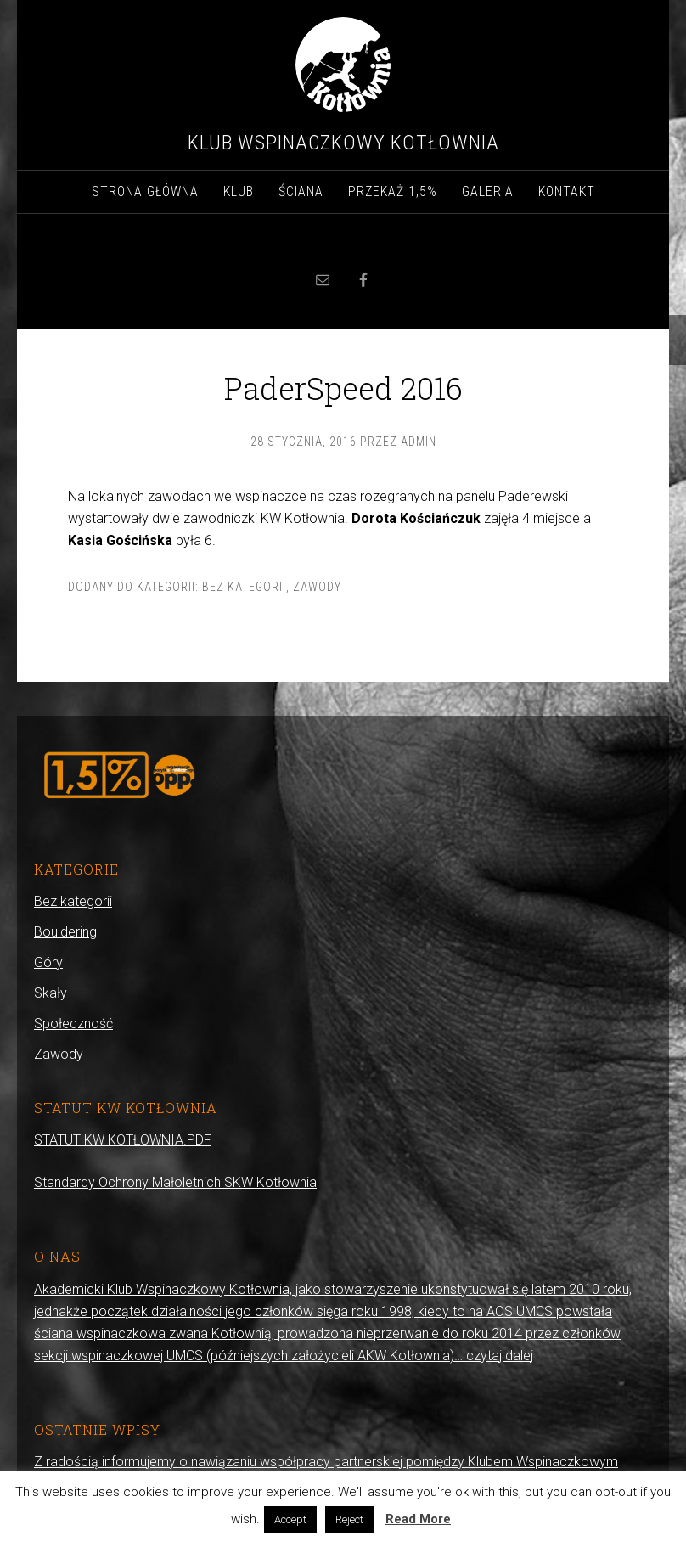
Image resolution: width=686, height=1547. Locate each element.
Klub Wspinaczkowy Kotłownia (343, 143)
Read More (418, 1519)
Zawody (317, 586)
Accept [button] (290, 1519)
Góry (48, 962)
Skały (50, 993)
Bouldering (65, 932)
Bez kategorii (244, 586)
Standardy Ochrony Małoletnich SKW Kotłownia (175, 1182)
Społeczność (73, 1023)
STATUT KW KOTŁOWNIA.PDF (122, 1140)
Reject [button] (349, 1519)
